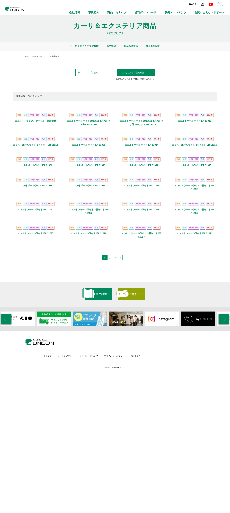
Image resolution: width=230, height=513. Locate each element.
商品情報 (111, 46)
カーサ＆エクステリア (40, 56)
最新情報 (74, 490)
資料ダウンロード (168, 10)
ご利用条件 (164, 490)
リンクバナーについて (115, 490)
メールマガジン (91, 490)
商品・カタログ (147, 10)
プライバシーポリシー (142, 490)
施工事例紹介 (153, 46)
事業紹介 (130, 10)
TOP (27, 56)
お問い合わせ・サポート (214, 10)
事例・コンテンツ (190, 10)
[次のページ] (125, 404)
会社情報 (116, 10)
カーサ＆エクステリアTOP (84, 46)
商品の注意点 (131, 46)
